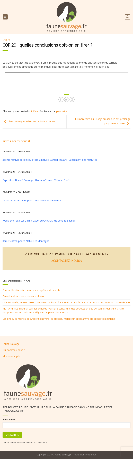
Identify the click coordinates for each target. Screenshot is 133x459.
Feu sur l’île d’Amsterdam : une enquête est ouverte (31, 290)
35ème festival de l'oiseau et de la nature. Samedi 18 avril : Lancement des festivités (50, 159)
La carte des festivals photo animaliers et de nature (32, 200)
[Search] (127, 16)
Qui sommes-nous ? (14, 350)
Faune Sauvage (11, 343)
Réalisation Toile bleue (84, 454)
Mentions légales (12, 356)
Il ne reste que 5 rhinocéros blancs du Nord (30, 121)
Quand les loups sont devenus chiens (23, 296)
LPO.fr (7, 40)
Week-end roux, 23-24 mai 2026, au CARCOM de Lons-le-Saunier (39, 220)
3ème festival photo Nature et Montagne (26, 241)
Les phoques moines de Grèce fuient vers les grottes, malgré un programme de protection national (59, 318)
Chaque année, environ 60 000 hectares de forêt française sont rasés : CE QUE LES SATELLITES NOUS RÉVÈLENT (66, 302)
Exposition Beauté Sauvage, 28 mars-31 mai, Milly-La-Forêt (36, 180)
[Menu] (5, 16)
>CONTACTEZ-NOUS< (66, 261)
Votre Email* (9, 419)
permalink (61, 111)
